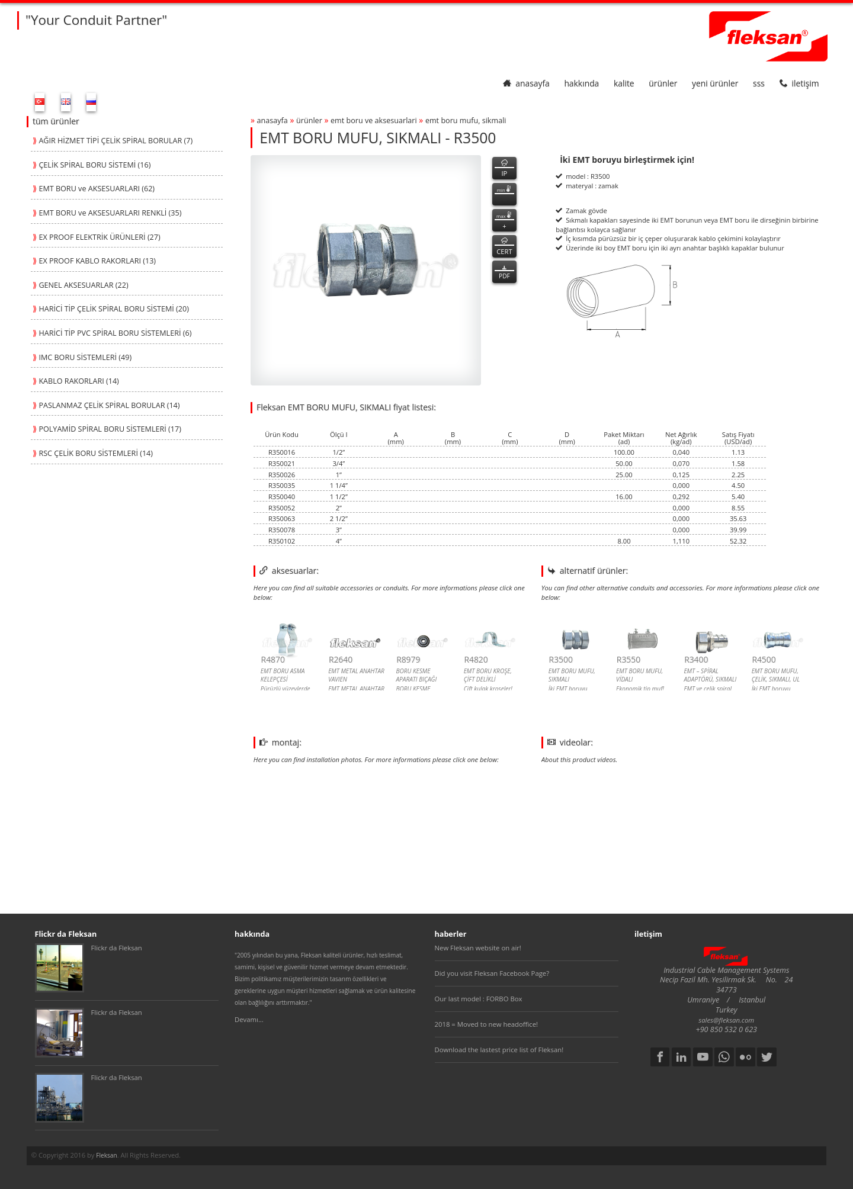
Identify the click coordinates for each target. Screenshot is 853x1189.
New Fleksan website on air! (478, 947)
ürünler (663, 83)
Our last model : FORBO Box (478, 998)
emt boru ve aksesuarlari (374, 120)
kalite (624, 83)
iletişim (799, 83)
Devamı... (249, 1019)
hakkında (581, 83)
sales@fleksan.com (726, 1020)
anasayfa (526, 83)
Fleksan (106, 1155)
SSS (759, 83)
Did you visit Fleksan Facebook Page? (492, 973)
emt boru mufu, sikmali (465, 120)
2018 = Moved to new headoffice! (486, 1024)
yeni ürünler (715, 83)
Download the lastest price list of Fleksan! (499, 1049)
